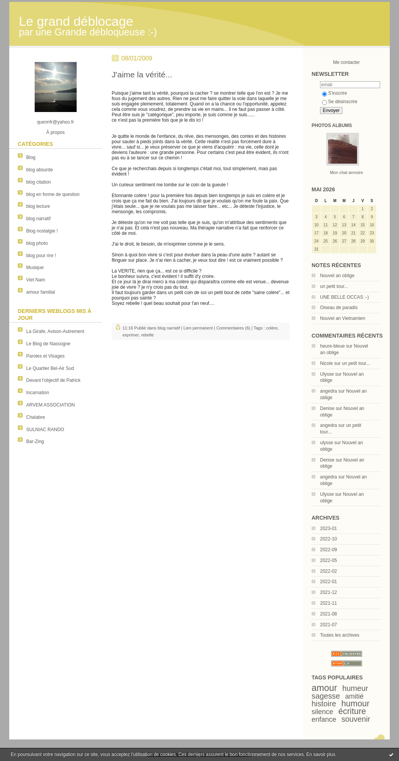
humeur (355, 688)
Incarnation (37, 392)
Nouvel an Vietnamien (342, 318)
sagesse (326, 696)
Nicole (326, 363)
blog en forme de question (53, 194)
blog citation (38, 182)
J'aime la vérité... (142, 74)
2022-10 (328, 539)
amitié (354, 696)
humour (355, 703)
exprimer (130, 335)
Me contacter (346, 62)
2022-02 (328, 571)
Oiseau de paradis (338, 307)
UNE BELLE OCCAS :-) (344, 297)
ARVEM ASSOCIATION (50, 405)
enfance (324, 719)
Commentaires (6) (233, 328)
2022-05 (328, 560)
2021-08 (328, 614)
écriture (352, 711)
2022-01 (328, 581)
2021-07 (328, 624)
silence (322, 712)
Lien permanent (198, 328)
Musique (35, 267)
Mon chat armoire (346, 172)
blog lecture (38, 206)
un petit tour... (334, 286)
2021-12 (328, 592)
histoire (324, 703)
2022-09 (328, 549)
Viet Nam (35, 280)
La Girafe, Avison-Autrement (55, 331)
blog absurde (39, 169)
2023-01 (328, 528)
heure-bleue (332, 346)
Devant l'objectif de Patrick (53, 380)
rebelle (147, 335)
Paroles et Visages (45, 356)
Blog (30, 157)
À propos (55, 132)
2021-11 (328, 603)
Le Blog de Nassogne (48, 343)
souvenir (355, 719)
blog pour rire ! (41, 255)
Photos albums (332, 125)
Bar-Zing (35, 441)
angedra (328, 391)
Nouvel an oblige (337, 275)
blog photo (37, 243)
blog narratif (38, 218)
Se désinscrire (339, 101)
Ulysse (327, 374)
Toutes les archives (339, 635)
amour (324, 688)
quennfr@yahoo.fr (55, 122)
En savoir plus (320, 754)
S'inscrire (334, 93)
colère (272, 328)
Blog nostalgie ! (42, 231)
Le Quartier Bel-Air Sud (50, 368)
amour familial (40, 292)
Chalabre (35, 417)
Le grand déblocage (76, 21)
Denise (327, 408)
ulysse (326, 442)
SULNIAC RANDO (45, 429)
